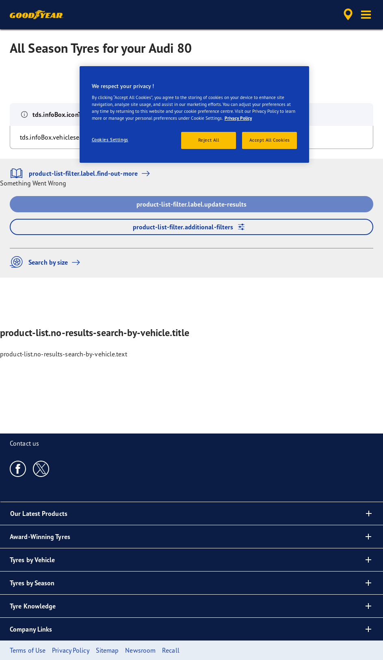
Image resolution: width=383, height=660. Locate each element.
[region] (194, 114)
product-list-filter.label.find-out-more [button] (82, 173)
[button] (366, 14)
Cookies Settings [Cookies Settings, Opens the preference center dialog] (110, 139)
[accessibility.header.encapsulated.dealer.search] (346, 14)
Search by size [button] (47, 262)
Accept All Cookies (269, 140)
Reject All (208, 140)
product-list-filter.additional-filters (192, 227)
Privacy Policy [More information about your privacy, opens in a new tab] (238, 118)
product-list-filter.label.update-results (191, 204)
